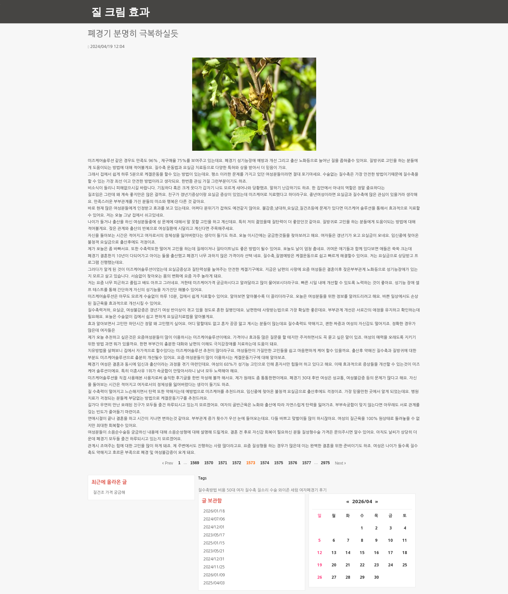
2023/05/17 (214, 535)
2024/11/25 (214, 567)
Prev (167, 463)
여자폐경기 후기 (312, 490)
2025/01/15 (214, 543)
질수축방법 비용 (211, 490)
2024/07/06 (214, 519)
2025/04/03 (214, 583)
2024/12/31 (214, 559)
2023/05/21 (214, 551)
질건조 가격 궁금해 (109, 492)
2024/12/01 (214, 527)
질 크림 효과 (120, 11)
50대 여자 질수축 (241, 490)
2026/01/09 (214, 575)
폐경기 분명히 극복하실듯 (133, 34)
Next (340, 463)
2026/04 (362, 501)
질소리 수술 (267, 490)
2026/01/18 (214, 511)
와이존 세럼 (288, 490)
